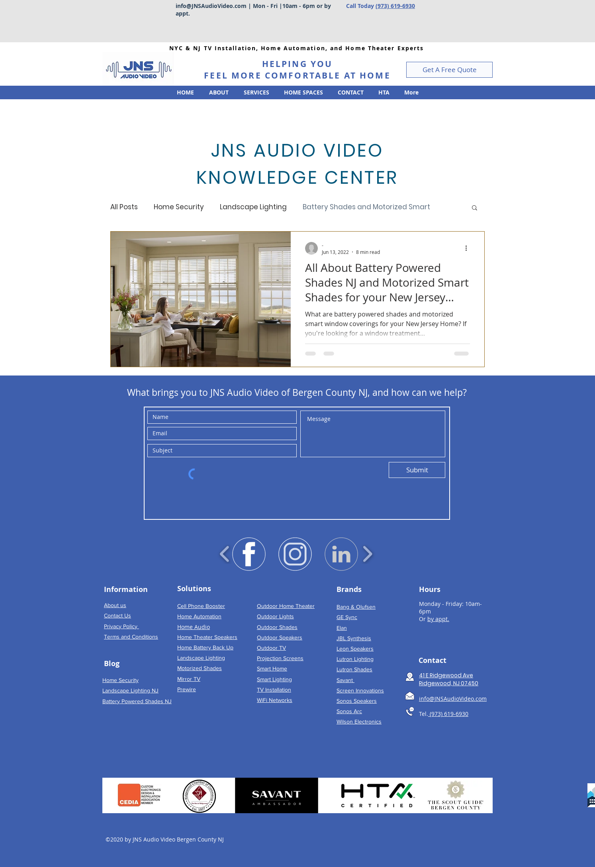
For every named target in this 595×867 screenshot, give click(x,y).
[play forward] (367, 554)
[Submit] (417, 470)
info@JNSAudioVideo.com (211, 6)
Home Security (179, 207)
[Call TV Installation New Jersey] (410, 711)
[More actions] (469, 248)
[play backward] (225, 554)
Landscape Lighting (253, 207)
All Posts (124, 207)
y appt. (440, 619)
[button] (449, 70)
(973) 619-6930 (395, 6)
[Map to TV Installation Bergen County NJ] (410, 677)
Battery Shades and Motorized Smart (366, 207)
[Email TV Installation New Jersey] (410, 695)
